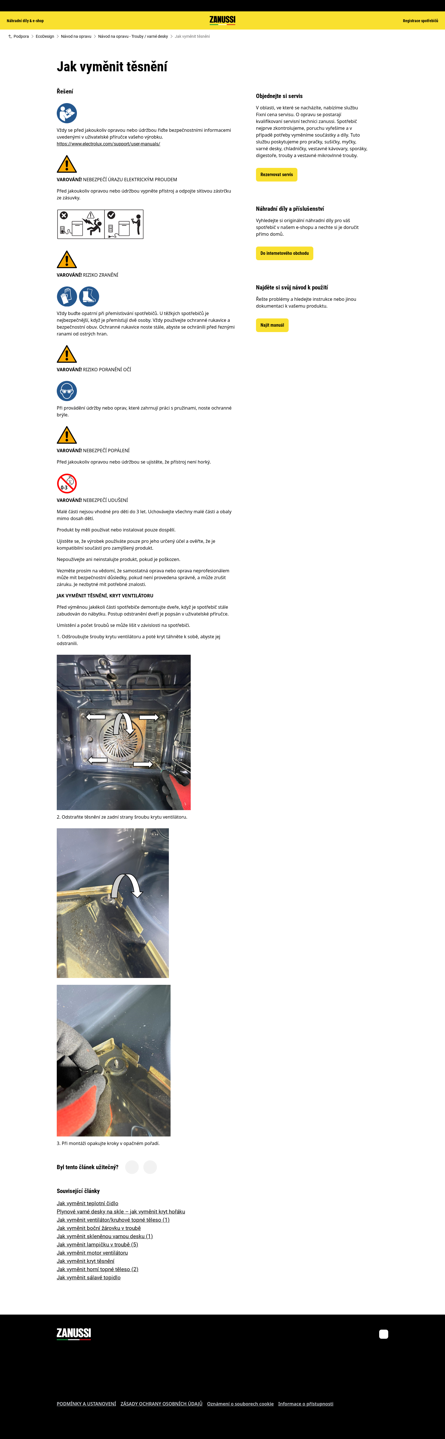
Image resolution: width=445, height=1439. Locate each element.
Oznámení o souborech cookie (240, 1404)
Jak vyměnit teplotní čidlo (87, 1203)
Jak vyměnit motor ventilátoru (92, 1253)
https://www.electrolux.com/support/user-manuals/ (108, 144)
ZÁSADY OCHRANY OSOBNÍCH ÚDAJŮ (162, 1404)
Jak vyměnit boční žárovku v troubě (99, 1228)
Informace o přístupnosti (305, 1404)
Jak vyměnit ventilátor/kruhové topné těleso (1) (113, 1220)
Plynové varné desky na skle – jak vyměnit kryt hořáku (121, 1211)
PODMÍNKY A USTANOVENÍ (86, 1404)
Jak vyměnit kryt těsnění (85, 1261)
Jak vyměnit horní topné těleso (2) (97, 1269)
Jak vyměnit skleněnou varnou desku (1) (105, 1236)
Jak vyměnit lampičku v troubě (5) (97, 1244)
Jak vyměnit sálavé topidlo (89, 1277)
